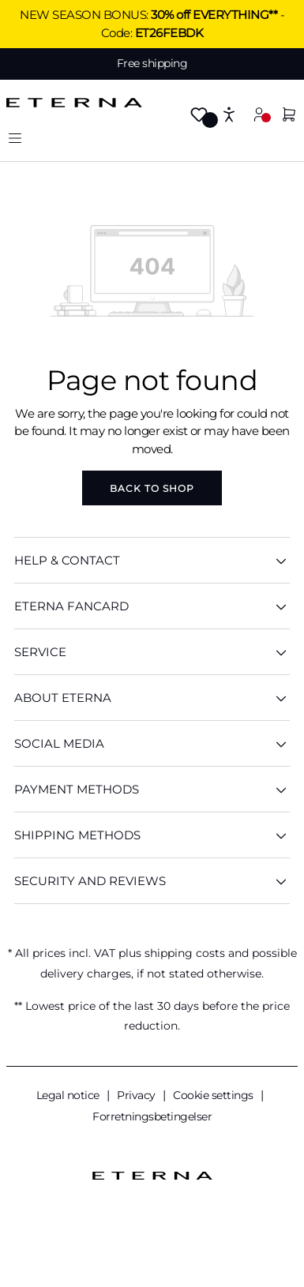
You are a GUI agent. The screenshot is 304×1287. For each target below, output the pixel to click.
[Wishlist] (199, 115)
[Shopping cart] (289, 115)
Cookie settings (214, 1095)
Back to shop (152, 488)
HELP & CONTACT (152, 560)
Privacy (137, 1095)
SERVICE (152, 651)
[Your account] (259, 114)
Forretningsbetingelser (152, 1116)
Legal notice (69, 1095)
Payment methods (152, 789)
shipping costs (184, 953)
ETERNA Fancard (152, 606)
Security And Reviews (152, 880)
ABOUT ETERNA (152, 697)
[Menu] (15, 137)
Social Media (152, 743)
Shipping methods (152, 835)
